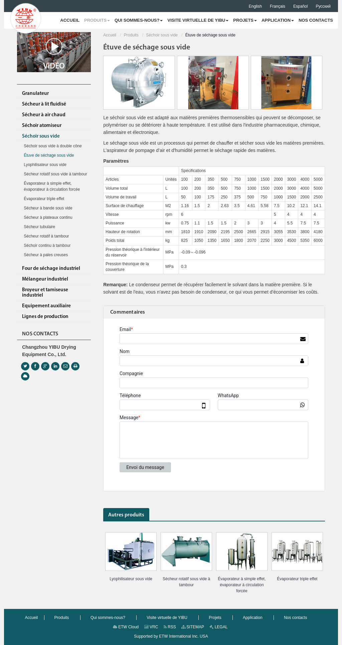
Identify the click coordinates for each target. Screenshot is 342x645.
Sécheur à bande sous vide (48, 208)
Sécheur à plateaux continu (48, 217)
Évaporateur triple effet (297, 579)
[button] (97, 20)
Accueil (109, 35)
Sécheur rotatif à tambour (46, 236)
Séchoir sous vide (162, 35)
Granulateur (35, 93)
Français (277, 6)
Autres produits (126, 515)
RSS (170, 627)
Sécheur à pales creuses (46, 255)
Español (300, 6)
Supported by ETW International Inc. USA (171, 636)
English (255, 6)
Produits (131, 35)
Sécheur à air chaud (43, 115)
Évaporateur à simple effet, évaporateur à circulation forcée (242, 585)
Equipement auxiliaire (46, 306)
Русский (323, 6)
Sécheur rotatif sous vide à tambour (186, 582)
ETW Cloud (126, 627)
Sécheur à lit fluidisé (44, 104)
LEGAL (218, 627)
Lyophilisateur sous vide (131, 579)
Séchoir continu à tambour (47, 245)
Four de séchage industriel (51, 268)
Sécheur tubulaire (39, 226)
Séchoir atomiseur (41, 125)
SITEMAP (192, 627)
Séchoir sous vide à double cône (52, 146)
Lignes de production (45, 316)
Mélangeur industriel (45, 279)
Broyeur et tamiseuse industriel (45, 293)
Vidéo (54, 54)
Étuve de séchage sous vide (49, 155)
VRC (151, 627)
